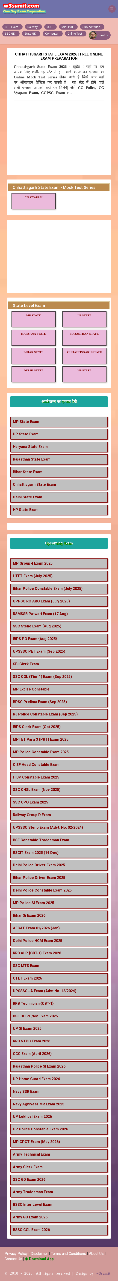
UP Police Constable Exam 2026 (40, 1129)
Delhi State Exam (27, 497)
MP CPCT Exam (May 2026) (36, 1142)
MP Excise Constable (31, 689)
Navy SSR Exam (26, 1091)
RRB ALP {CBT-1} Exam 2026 (37, 953)
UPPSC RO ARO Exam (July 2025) (41, 601)
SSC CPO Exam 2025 (30, 802)
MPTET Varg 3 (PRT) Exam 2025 (40, 739)
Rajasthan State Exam (31, 459)
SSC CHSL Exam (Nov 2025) (36, 790)
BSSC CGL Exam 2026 (31, 1230)
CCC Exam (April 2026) (32, 1054)
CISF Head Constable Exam (36, 764)
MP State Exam (26, 422)
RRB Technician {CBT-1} (33, 1003)
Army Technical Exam (31, 1154)
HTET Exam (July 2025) (33, 576)
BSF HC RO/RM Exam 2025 (35, 1016)
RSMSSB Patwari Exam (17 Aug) (40, 614)
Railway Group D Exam (32, 815)
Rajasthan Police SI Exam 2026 (39, 1066)
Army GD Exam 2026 (30, 1217)
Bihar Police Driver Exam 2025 (39, 878)
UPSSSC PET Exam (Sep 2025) (39, 651)
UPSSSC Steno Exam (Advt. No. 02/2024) (48, 827)
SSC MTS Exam (26, 966)
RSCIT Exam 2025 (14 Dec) (36, 852)
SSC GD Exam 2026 (29, 1179)
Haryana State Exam (30, 447)
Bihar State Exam (27, 472)
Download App (39, 1259)
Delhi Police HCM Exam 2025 (37, 941)
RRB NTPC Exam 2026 (31, 1041)
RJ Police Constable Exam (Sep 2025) (45, 714)
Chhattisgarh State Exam (34, 484)
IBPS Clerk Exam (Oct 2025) (37, 727)
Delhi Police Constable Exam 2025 (42, 890)
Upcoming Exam (59, 543)
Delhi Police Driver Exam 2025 (39, 865)
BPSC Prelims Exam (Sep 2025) (40, 702)
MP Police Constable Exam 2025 (41, 752)
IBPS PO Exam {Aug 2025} (35, 639)
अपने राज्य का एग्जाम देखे (59, 401)
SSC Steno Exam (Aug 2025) (37, 626)
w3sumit (103, 1273)
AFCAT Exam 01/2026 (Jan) (36, 928)
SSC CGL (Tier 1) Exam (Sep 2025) (42, 676)
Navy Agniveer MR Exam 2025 (38, 1104)
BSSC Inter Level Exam (32, 1205)
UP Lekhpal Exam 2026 (32, 1117)
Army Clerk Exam (28, 1167)
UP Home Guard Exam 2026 (36, 1079)
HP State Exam (25, 510)
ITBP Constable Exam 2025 (36, 777)
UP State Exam (25, 434)
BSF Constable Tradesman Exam (41, 840)
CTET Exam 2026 (27, 978)
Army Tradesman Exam (33, 1192)
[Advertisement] (59, 137)
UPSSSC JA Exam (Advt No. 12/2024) (44, 991)
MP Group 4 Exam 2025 (33, 563)
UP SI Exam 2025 (27, 1029)
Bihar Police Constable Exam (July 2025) (48, 588)
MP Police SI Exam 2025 (33, 903)
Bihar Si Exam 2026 (29, 915)
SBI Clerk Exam (26, 664)
